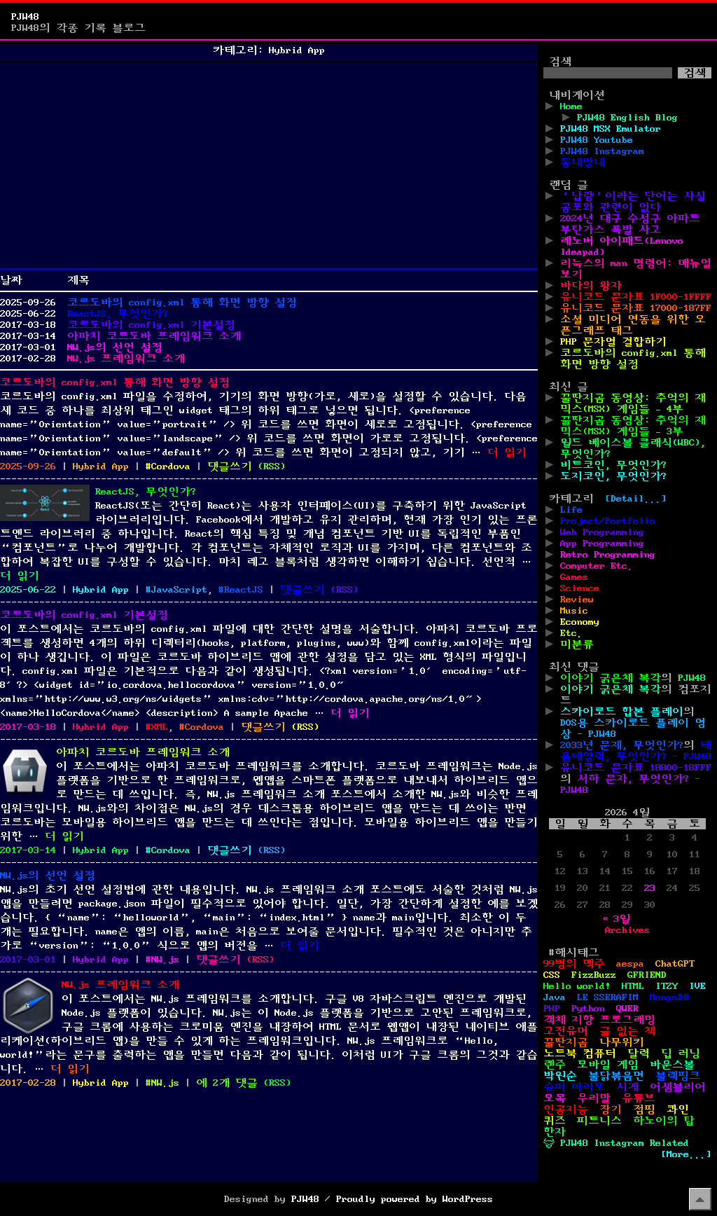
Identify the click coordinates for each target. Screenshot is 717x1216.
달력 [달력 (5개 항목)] (638, 1053)
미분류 (577, 644)
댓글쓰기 (229, 466)
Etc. (571, 633)
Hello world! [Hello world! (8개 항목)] (577, 986)
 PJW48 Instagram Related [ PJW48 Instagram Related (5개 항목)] (616, 1143)
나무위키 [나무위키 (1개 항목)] (621, 1042)
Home (571, 106)
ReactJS (243, 589)
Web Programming (602, 532)
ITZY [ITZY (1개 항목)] (666, 986)
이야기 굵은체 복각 (610, 678)
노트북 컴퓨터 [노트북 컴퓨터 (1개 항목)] (579, 1053)
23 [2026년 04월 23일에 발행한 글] (649, 888)
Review (577, 599)
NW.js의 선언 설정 (114, 347)
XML (159, 727)
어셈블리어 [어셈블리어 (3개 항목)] (678, 1087)
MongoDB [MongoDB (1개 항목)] (669, 997)
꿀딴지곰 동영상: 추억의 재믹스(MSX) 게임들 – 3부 (633, 426)
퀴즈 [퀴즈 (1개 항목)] (554, 1120)
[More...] (686, 1154)
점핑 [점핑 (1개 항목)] (644, 1109)
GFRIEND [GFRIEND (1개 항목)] (647, 975)
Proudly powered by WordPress (414, 1199)
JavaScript (179, 589)
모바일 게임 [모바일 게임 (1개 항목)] (608, 1064)
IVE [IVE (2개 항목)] (697, 986)
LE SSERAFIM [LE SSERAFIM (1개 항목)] (608, 997)
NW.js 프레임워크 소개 (126, 358)
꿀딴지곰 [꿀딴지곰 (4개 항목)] (565, 1042)
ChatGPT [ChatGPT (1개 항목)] (675, 963)
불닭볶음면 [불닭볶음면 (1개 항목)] (616, 1076)
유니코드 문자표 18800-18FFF (635, 767)
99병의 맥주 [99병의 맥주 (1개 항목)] (574, 963)
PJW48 (25, 16)
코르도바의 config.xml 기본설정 (151, 325)
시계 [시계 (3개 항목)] (627, 1087)
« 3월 (616, 919)
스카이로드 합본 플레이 (621, 711)
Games (574, 577)
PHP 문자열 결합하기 (613, 341)
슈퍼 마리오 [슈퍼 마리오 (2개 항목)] (574, 1087)
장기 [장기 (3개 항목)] (610, 1109)
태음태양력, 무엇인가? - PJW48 (635, 751)
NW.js (165, 959)
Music (574, 610)
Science (579, 588)
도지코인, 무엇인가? (613, 476)
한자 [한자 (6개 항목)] (554, 1132)
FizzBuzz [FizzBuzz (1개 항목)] (593, 975)
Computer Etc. (596, 566)
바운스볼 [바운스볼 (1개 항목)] (672, 1064)
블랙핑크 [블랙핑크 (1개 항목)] (677, 1076)
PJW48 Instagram (602, 151)
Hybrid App (101, 466)
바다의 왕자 (591, 285)
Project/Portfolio (607, 521)
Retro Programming (607, 554)
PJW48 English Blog (627, 117)
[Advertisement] (269, 165)
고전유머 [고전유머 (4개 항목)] (565, 1031)
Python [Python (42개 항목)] (588, 1008)
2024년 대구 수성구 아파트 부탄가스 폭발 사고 (630, 224)
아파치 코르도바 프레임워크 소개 (154, 336)
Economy (579, 622)
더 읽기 (507, 452)
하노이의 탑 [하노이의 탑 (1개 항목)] (664, 1120)
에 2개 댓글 (227, 1083)
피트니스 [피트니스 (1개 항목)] (599, 1120)
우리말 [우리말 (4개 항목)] (594, 1098)
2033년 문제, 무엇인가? (621, 745)
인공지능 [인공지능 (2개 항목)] (565, 1109)
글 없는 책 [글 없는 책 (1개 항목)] (627, 1031)
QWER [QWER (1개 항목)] (627, 1008)
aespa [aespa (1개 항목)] (630, 963)
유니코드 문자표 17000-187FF (635, 308)
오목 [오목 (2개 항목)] (554, 1098)
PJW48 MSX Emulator (610, 128)
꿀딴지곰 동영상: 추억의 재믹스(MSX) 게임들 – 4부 (633, 403)
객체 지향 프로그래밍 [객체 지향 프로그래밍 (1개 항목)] (599, 1019)
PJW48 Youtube (596, 140)
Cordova (170, 466)
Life (571, 510)
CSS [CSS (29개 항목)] (551, 975)
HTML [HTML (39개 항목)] (633, 986)
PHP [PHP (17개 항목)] (551, 1008)
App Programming (602, 543)
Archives (627, 930)
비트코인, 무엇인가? (613, 465)
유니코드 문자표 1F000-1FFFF (635, 297)
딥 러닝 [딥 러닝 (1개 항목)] (680, 1053)
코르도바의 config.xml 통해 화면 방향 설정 (182, 302)
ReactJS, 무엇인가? (117, 313)
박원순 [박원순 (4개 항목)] (560, 1076)
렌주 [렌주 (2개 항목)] (554, 1064)
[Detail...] (636, 498)
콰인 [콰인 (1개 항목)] (678, 1109)
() (272, 466)
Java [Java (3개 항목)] (554, 997)
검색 (560, 61)
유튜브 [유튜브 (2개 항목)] (638, 1098)
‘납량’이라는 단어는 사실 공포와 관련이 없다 (633, 202)
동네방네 (582, 162)
